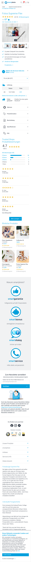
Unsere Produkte (7, 443)
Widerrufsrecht (7, 461)
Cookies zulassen (7, 554)
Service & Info (6, 457)
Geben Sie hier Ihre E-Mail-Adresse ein (13, 379)
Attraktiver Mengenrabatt (11, 61)
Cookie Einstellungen (9, 558)
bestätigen (6, 386)
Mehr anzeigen (15, 219)
